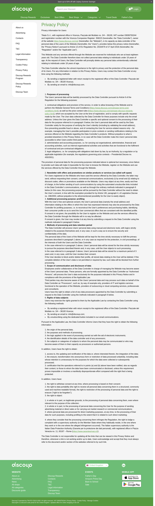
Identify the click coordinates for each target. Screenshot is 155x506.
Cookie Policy (22, 65)
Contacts (19, 38)
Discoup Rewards (28, 17)
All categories (18, 488)
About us (19, 28)
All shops (16, 485)
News (14, 482)
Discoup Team (22, 92)
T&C (18, 49)
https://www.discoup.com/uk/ (66, 41)
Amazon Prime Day (93, 479)
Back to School (91, 482)
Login (133, 8)
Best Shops (76, 17)
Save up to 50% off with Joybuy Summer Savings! (76, 2)
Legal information (23, 54)
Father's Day (127, 17)
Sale (87, 485)
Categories (94, 17)
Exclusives (45, 17)
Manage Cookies (92, 501)
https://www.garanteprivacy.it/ (85, 431)
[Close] (151, 1)
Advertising (20, 33)
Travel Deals (111, 17)
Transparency (22, 59)
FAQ (18, 43)
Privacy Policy (22, 70)
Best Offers (59, 17)
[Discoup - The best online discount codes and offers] (22, 9)
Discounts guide (19, 490)
